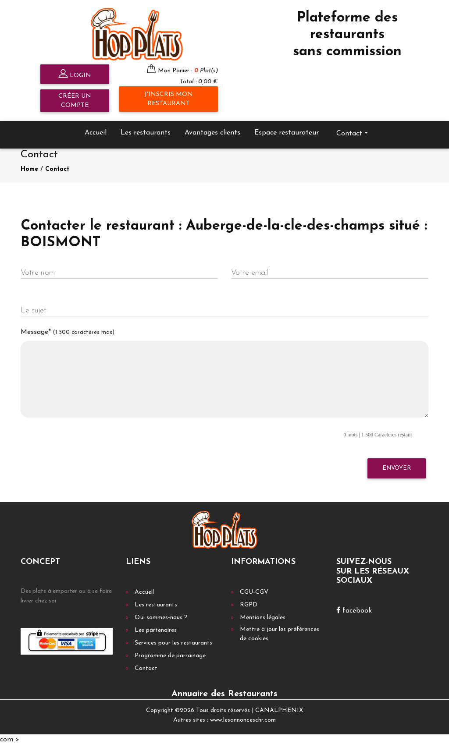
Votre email (249, 271)
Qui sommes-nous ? (161, 616)
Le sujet (33, 309)
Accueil (96, 131)
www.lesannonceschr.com (243, 719)
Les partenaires (156, 629)
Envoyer (396, 467)
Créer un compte (74, 99)
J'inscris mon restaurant (168, 98)
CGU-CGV (254, 591)
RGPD (248, 603)
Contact (349, 132)
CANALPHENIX (279, 709)
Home (29, 168)
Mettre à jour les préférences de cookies (279, 633)
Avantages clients (212, 131)
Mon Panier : (188, 69)
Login (74, 73)
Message (67, 330)
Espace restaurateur (286, 131)
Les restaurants (146, 131)
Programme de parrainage (170, 654)
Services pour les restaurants (173, 641)
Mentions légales (262, 616)
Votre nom (38, 271)
